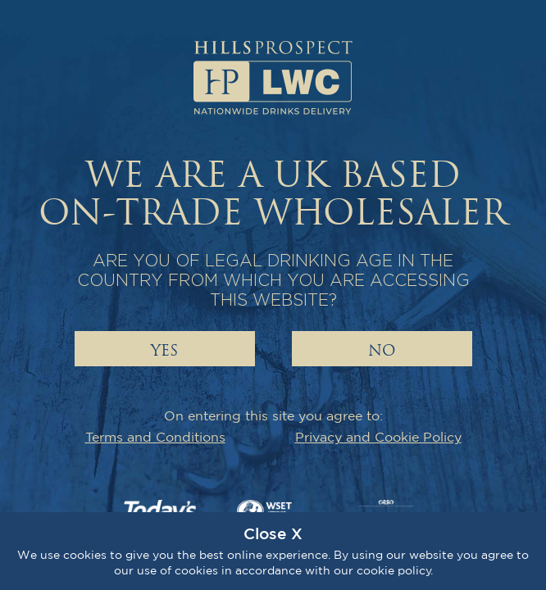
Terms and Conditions (155, 436)
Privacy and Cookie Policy (378, 436)
